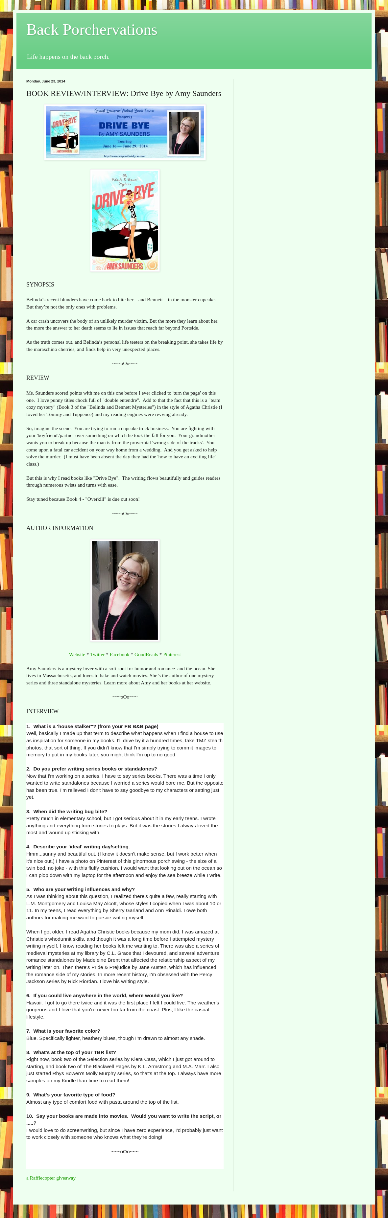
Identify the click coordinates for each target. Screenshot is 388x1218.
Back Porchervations (92, 29)
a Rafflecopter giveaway (51, 1178)
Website (77, 654)
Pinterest (172, 654)
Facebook (120, 654)
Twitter (97, 654)
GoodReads (146, 654)
